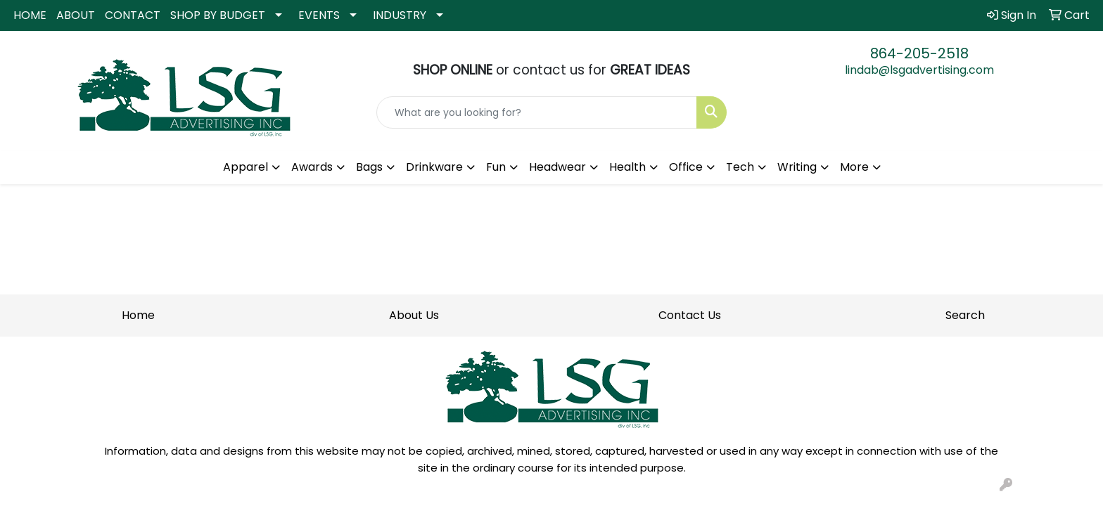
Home (138, 315)
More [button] (854, 167)
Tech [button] (740, 167)
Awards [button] (312, 167)
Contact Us (689, 315)
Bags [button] (369, 167)
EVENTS (319, 15)
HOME (29, 15)
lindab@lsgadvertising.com (919, 70)
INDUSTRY (399, 15)
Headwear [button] (557, 167)
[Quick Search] (537, 112)
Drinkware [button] (434, 167)
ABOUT (75, 15)
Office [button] (686, 167)
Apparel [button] (245, 167)
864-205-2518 (919, 53)
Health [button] (627, 167)
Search (965, 315)
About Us (414, 315)
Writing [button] (797, 167)
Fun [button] (496, 167)
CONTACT (132, 15)
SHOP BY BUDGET (217, 15)
